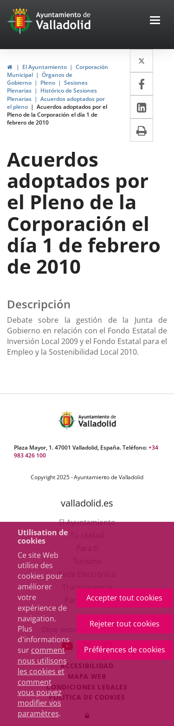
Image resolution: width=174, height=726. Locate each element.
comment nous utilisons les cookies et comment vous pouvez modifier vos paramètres (42, 682)
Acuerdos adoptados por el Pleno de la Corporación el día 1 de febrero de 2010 (57, 114)
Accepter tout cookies (124, 598)
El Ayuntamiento (44, 67)
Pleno (47, 83)
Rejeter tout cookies (125, 624)
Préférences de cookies (124, 650)
